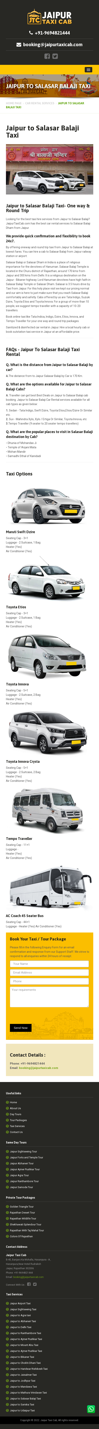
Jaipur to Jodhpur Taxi (22, 1380)
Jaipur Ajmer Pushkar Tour (25, 1169)
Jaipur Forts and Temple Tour (26, 1157)
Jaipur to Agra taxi (20, 1315)
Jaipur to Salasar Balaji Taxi (25, 1398)
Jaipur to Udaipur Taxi (22, 1410)
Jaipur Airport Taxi (20, 1303)
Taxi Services (17, 1126)
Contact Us (16, 1132)
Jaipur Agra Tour (19, 1175)
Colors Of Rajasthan (21, 1236)
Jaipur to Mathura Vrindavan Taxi (28, 1392)
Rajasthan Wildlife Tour (23, 1218)
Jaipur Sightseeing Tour (23, 1151)
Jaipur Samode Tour (21, 1187)
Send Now (21, 1027)
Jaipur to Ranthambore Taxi (25, 1333)
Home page (14, 103)
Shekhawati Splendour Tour (25, 1224)
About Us (15, 1108)
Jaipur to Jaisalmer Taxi (23, 1374)
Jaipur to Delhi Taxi (20, 1327)
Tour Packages (18, 1120)
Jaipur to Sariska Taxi (22, 1404)
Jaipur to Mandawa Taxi (23, 1386)
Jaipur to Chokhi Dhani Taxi (25, 1362)
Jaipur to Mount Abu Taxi (24, 1345)
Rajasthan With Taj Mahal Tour (27, 1230)
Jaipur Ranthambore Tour (24, 1181)
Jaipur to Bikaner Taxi (22, 1356)
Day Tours (15, 1114)
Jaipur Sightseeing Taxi (23, 1309)
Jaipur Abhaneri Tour (22, 1163)
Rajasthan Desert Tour (22, 1212)
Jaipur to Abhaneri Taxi (23, 1321)
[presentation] (33, 1014)
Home (13, 1102)
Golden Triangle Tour (22, 1206)
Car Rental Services (39, 103)
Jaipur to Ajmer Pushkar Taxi (26, 1339)
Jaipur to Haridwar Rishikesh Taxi (29, 1368)
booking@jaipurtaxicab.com (28, 1277)
